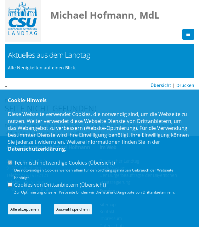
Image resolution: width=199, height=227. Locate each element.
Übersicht (161, 86)
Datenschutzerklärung (36, 148)
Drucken (185, 86)
